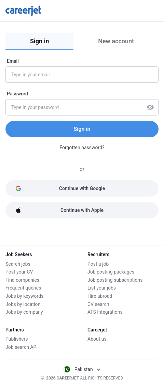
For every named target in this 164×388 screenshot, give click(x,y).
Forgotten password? (81, 147)
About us (97, 339)
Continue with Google (60, 188)
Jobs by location (22, 304)
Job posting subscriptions (114, 280)
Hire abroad (99, 296)
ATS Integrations (105, 312)
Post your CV (19, 272)
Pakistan (82, 369)
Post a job (98, 264)
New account (116, 41)
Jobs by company (24, 312)
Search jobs (17, 264)
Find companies (22, 280)
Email (13, 61)
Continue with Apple (59, 210)
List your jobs (101, 288)
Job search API (21, 347)
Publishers (16, 339)
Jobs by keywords (24, 296)
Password (17, 93)
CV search (98, 304)
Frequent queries (23, 288)
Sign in (39, 41)
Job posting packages (110, 272)
